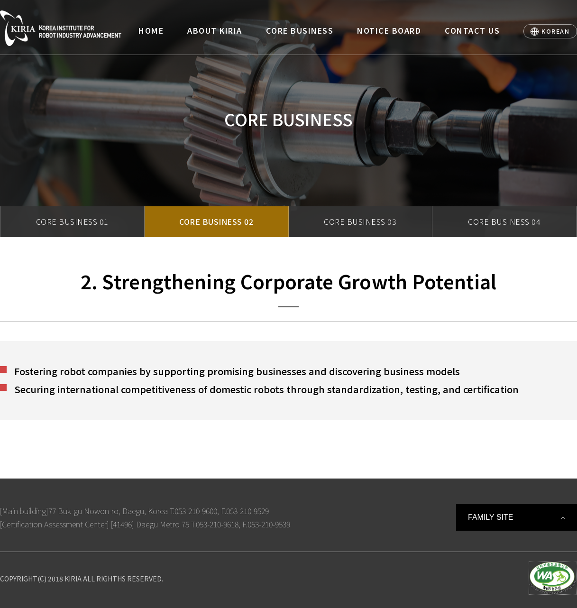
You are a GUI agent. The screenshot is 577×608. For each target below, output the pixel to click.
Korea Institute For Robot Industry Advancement (60, 28)
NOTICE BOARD (389, 30)
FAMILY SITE (490, 517)
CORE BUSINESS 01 (72, 221)
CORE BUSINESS (300, 30)
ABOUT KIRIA (214, 30)
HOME (151, 30)
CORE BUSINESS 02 (216, 221)
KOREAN (555, 31)
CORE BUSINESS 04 (504, 221)
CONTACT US (472, 30)
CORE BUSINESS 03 (360, 221)
